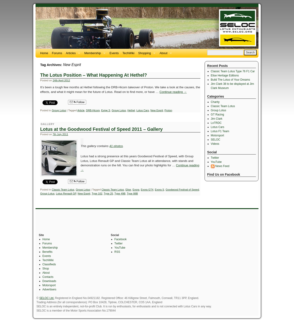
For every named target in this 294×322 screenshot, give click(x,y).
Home (44, 53)
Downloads (49, 281)
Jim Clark (216, 118)
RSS (117, 251)
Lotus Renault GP (66, 193)
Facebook (120, 239)
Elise (128, 189)
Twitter (215, 157)
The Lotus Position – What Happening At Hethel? (93, 75)
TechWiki (128, 53)
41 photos (116, 146)
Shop (45, 268)
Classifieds (49, 264)
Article (81, 110)
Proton (168, 110)
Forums (57, 53)
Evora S (159, 189)
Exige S (105, 110)
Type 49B (119, 193)
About (165, 54)
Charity (215, 102)
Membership (93, 54)
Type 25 (108, 193)
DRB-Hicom (93, 110)
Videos (215, 143)
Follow (77, 102)
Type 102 (97, 193)
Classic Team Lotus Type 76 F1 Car (233, 71)
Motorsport (217, 135)
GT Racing (217, 114)
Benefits (47, 251)
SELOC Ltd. (46, 298)
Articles (72, 54)
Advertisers (49, 289)
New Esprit (156, 110)
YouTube (216, 162)
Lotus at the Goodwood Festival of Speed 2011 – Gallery (101, 129)
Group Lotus (59, 110)
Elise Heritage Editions (225, 75)
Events (114, 53)
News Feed (220, 166)
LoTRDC (216, 123)
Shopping (145, 54)
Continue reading (173, 92)
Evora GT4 (147, 189)
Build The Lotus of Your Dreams (230, 79)
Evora (136, 189)
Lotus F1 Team (220, 131)
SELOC (215, 139)
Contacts (47, 277)
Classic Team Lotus (63, 189)
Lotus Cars (142, 110)
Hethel (131, 110)
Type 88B (132, 193)
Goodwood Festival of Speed (182, 189)
